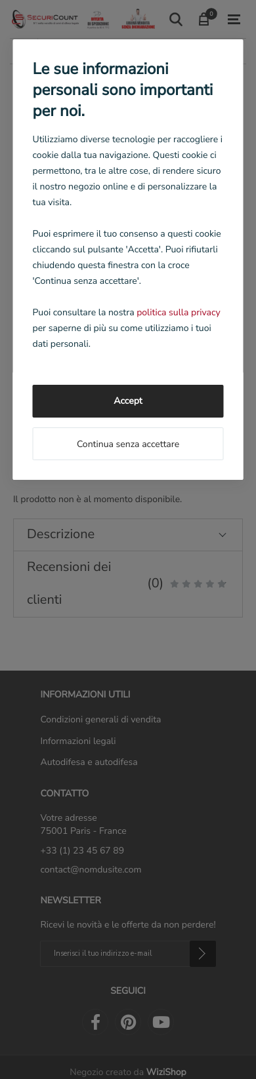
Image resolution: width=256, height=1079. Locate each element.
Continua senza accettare (128, 444)
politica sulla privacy (178, 312)
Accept (128, 401)
